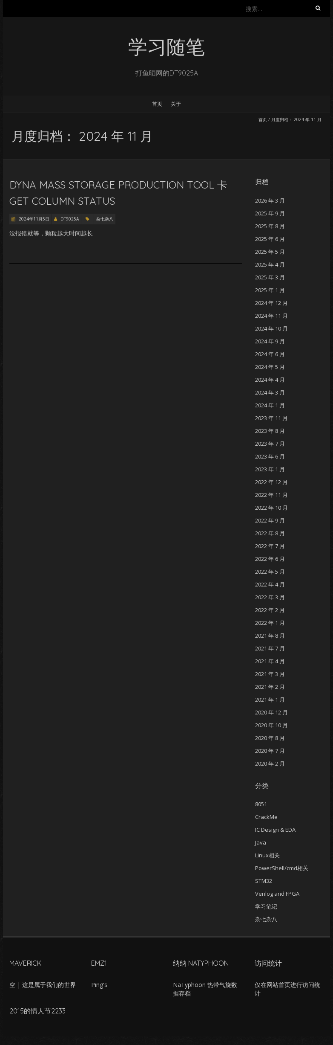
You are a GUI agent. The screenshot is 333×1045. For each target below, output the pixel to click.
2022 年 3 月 (270, 597)
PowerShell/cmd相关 (281, 868)
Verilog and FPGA (277, 893)
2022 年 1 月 (270, 623)
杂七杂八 (104, 219)
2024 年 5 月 (270, 367)
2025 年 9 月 (270, 213)
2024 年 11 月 (271, 315)
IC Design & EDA (275, 829)
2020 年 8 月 (270, 738)
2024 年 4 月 (270, 379)
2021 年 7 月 (270, 648)
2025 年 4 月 (270, 264)
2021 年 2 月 (270, 687)
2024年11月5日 (33, 219)
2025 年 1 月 (270, 290)
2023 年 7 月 (270, 443)
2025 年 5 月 (270, 251)
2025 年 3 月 (270, 277)
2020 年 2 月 (270, 763)
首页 (157, 104)
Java (260, 842)
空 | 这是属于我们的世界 (42, 985)
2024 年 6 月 (270, 354)
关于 (176, 104)
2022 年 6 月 (270, 559)
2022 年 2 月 (270, 610)
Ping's (99, 985)
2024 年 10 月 (271, 328)
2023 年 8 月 (270, 431)
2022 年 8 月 (270, 533)
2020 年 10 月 (271, 725)
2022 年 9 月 (270, 520)
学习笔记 (266, 906)
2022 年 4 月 (270, 584)
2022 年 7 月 (270, 546)
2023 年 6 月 (270, 456)
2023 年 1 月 (270, 469)
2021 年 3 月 (270, 674)
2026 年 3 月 (270, 200)
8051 (261, 804)
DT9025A (69, 219)
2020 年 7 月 (270, 751)
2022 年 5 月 (270, 571)
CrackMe (266, 817)
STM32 (263, 881)
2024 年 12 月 (271, 303)
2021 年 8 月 (270, 635)
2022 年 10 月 (271, 507)
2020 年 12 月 (271, 712)
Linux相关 (267, 855)
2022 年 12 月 (271, 482)
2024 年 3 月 (270, 392)
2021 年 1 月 (270, 699)
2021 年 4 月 (270, 661)
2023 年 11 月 (271, 418)
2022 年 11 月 (271, 495)
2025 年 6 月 (270, 239)
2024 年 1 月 (270, 405)
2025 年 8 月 (270, 226)
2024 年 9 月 (270, 341)
